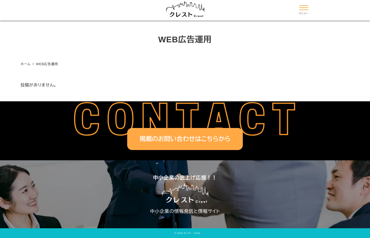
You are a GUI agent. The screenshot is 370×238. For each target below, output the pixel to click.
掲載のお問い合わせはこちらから (185, 138)
